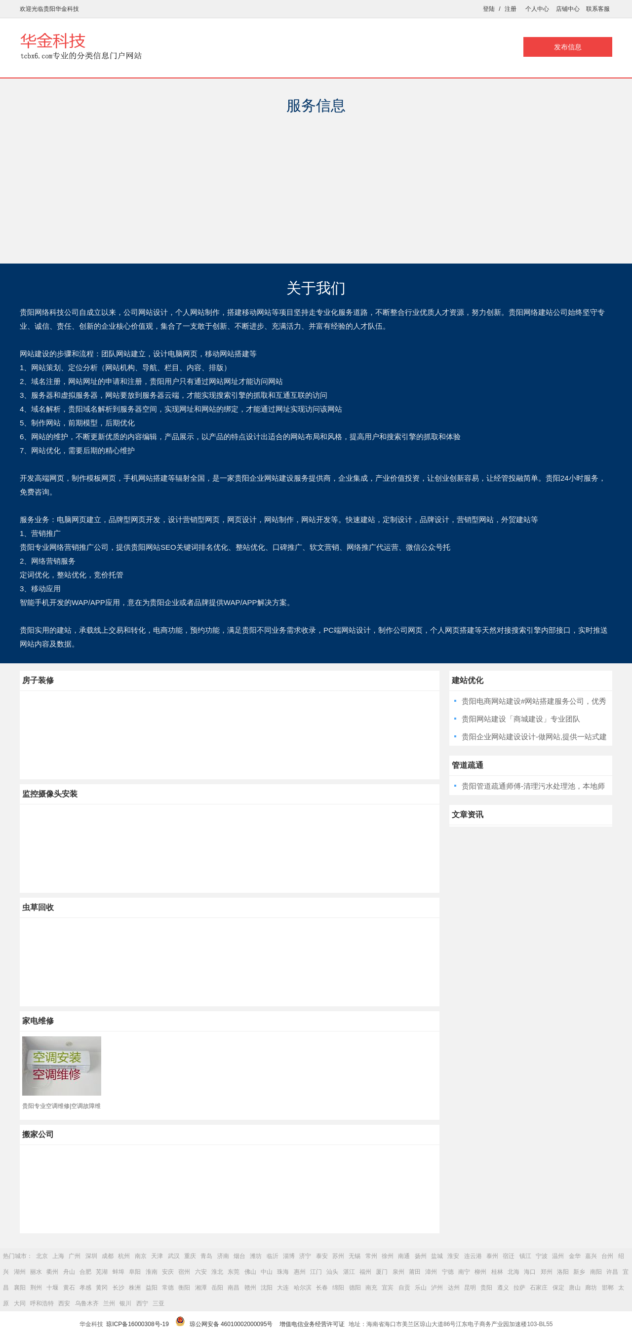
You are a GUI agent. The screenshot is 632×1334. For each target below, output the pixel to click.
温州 (558, 1256)
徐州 (388, 1256)
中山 (267, 1271)
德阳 (355, 1287)
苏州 (338, 1256)
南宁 (464, 1271)
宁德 (448, 1271)
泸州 (437, 1287)
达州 (454, 1287)
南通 (404, 1256)
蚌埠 (118, 1271)
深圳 (91, 1256)
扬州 (421, 1256)
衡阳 (184, 1287)
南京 (141, 1256)
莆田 (415, 1271)
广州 (74, 1256)
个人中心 (537, 8)
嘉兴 (591, 1256)
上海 (58, 1256)
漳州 (431, 1271)
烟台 (239, 1256)
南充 (371, 1287)
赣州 (250, 1287)
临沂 (272, 1256)
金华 (575, 1256)
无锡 (354, 1256)
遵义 (503, 1287)
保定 (558, 1287)
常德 (168, 1287)
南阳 (596, 1271)
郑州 (547, 1271)
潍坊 (256, 1256)
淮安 (453, 1256)
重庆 (190, 1256)
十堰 (52, 1287)
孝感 (85, 1287)
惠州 (300, 1271)
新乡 (579, 1271)
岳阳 (217, 1287)
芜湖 (102, 1271)
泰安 (322, 1256)
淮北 (217, 1271)
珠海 (283, 1271)
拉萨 (519, 1287)
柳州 (480, 1271)
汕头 (332, 1271)
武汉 (174, 1256)
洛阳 (563, 1271)
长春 (322, 1287)
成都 (108, 1256)
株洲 (135, 1287)
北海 (513, 1271)
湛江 (349, 1271)
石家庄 (539, 1287)
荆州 (36, 1287)
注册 (510, 8)
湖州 (20, 1271)
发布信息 (568, 47)
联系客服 (598, 8)
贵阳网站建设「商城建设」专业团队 (521, 719)
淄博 (289, 1256)
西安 (64, 1303)
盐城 (437, 1256)
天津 (157, 1256)
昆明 (470, 1287)
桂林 (497, 1271)
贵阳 (486, 1287)
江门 (316, 1271)
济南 (223, 1256)
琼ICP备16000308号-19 (137, 1324)
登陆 (489, 8)
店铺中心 (568, 8)
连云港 (473, 1256)
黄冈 (102, 1287)
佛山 (250, 1271)
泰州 (492, 1256)
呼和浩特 (42, 1303)
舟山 (69, 1271)
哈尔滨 (303, 1287)
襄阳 (20, 1287)
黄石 (69, 1287)
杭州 (124, 1256)
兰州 (109, 1303)
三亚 (158, 1303)
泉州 (398, 1271)
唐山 (575, 1287)
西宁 (142, 1303)
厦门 (382, 1271)
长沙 (118, 1287)
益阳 (152, 1287)
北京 (42, 1256)
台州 (607, 1256)
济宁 (305, 1256)
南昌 (233, 1287)
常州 (371, 1256)
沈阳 (267, 1287)
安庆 (168, 1271)
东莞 (233, 1271)
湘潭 (201, 1287)
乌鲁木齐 (87, 1303)
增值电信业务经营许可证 (312, 1324)
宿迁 (508, 1256)
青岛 (206, 1256)
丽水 (36, 1271)
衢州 (52, 1271)
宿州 (184, 1271)
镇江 (525, 1256)
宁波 (542, 1256)
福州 (365, 1271)
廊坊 (591, 1287)
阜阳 (135, 1271)
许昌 (612, 1271)
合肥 (85, 1271)
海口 (530, 1271)
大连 (283, 1287)
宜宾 (388, 1287)
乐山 (421, 1287)
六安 (201, 1271)
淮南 (152, 1271)
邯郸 (608, 1287)
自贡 (404, 1287)
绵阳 (338, 1287)
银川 (125, 1303)
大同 (20, 1303)
